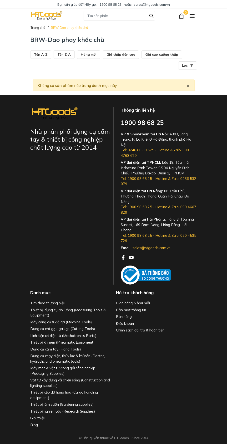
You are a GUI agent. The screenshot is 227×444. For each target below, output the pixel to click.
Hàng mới (88, 54)
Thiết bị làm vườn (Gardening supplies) (62, 404)
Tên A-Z (40, 54)
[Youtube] (131, 257)
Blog (34, 425)
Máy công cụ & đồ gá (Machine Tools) (61, 322)
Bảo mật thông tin (131, 310)
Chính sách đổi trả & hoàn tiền (140, 330)
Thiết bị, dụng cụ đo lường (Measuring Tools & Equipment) (68, 313)
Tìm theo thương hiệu (47, 303)
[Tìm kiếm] (151, 15)
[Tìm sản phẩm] (119, 15)
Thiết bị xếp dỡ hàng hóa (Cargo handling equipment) (64, 395)
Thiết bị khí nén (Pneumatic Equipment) (62, 342)
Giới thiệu (37, 418)
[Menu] (192, 16)
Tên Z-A (64, 54)
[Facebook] (123, 257)
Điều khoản (125, 323)
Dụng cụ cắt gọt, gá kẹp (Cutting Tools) (62, 328)
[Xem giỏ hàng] (182, 15)
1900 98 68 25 (110, 4)
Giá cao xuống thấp (161, 54)
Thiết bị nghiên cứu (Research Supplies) (62, 411)
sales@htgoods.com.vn (152, 4)
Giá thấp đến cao (120, 54)
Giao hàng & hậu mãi (133, 303)
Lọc (187, 65)
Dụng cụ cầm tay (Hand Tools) (55, 349)
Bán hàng (124, 316)
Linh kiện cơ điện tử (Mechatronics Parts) (63, 335)
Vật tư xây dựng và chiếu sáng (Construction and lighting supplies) (70, 383)
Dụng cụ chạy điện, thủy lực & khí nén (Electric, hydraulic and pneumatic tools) (67, 359)
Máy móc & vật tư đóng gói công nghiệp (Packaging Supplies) (62, 371)
